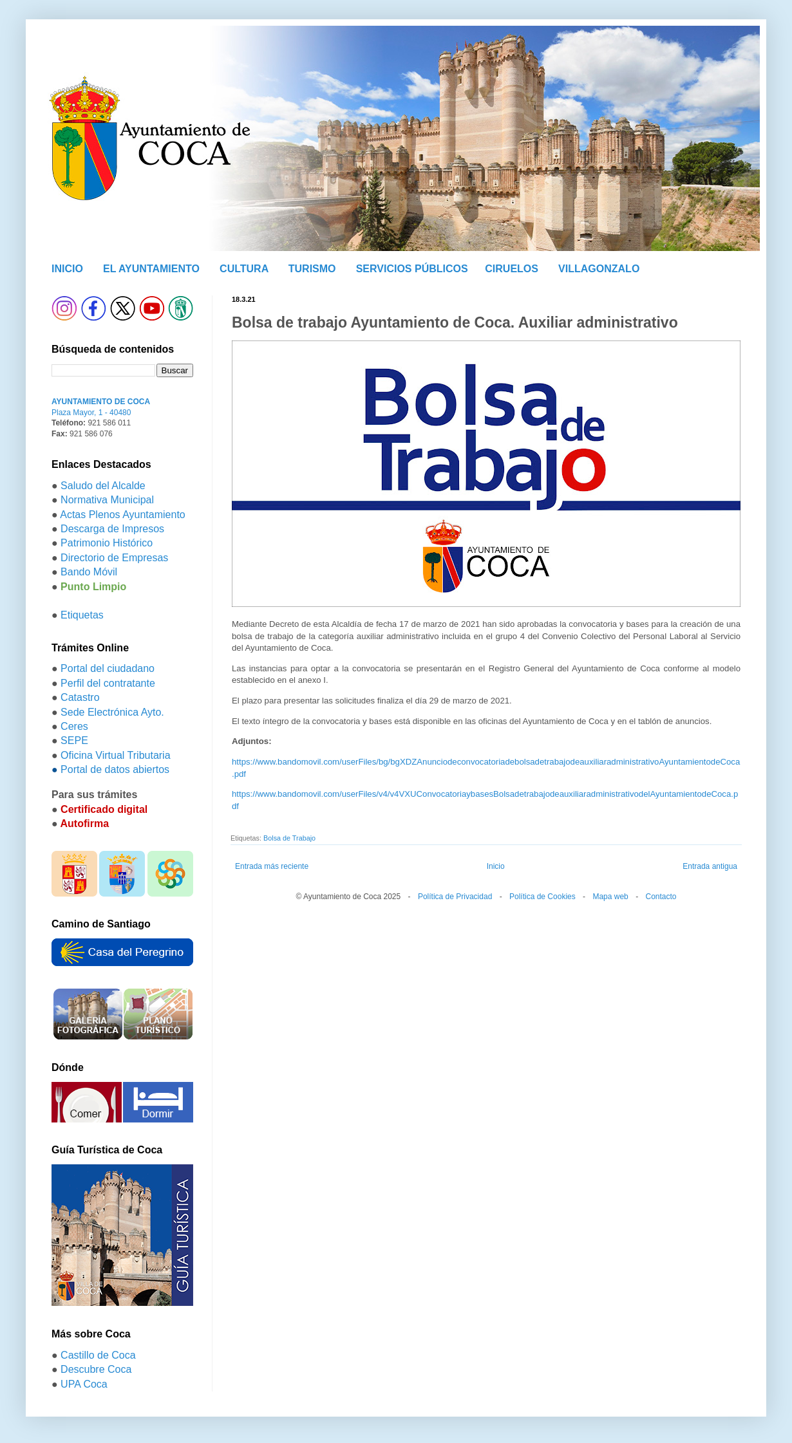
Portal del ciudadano (108, 668)
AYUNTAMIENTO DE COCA (101, 401)
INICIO (67, 268)
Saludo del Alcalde (103, 485)
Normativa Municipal (107, 499)
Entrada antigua (710, 866)
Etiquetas (82, 615)
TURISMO (312, 268)
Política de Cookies (542, 896)
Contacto (660, 896)
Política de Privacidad (455, 896)
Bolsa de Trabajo (289, 838)
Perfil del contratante (108, 683)
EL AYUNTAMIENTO (151, 268)
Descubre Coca (96, 1369)
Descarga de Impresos (112, 528)
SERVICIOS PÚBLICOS (412, 268)
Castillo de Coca (98, 1355)
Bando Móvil (89, 571)
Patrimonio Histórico (107, 542)
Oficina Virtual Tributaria (115, 755)
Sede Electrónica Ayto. (112, 712)
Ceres (74, 726)
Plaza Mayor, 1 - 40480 (91, 412)
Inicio (496, 866)
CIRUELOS (511, 268)
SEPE (74, 740)
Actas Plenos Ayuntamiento (122, 514)
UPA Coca (84, 1384)
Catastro (80, 697)
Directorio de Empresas (114, 557)
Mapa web (610, 896)
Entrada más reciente (271, 866)
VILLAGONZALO (598, 268)
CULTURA (244, 268)
